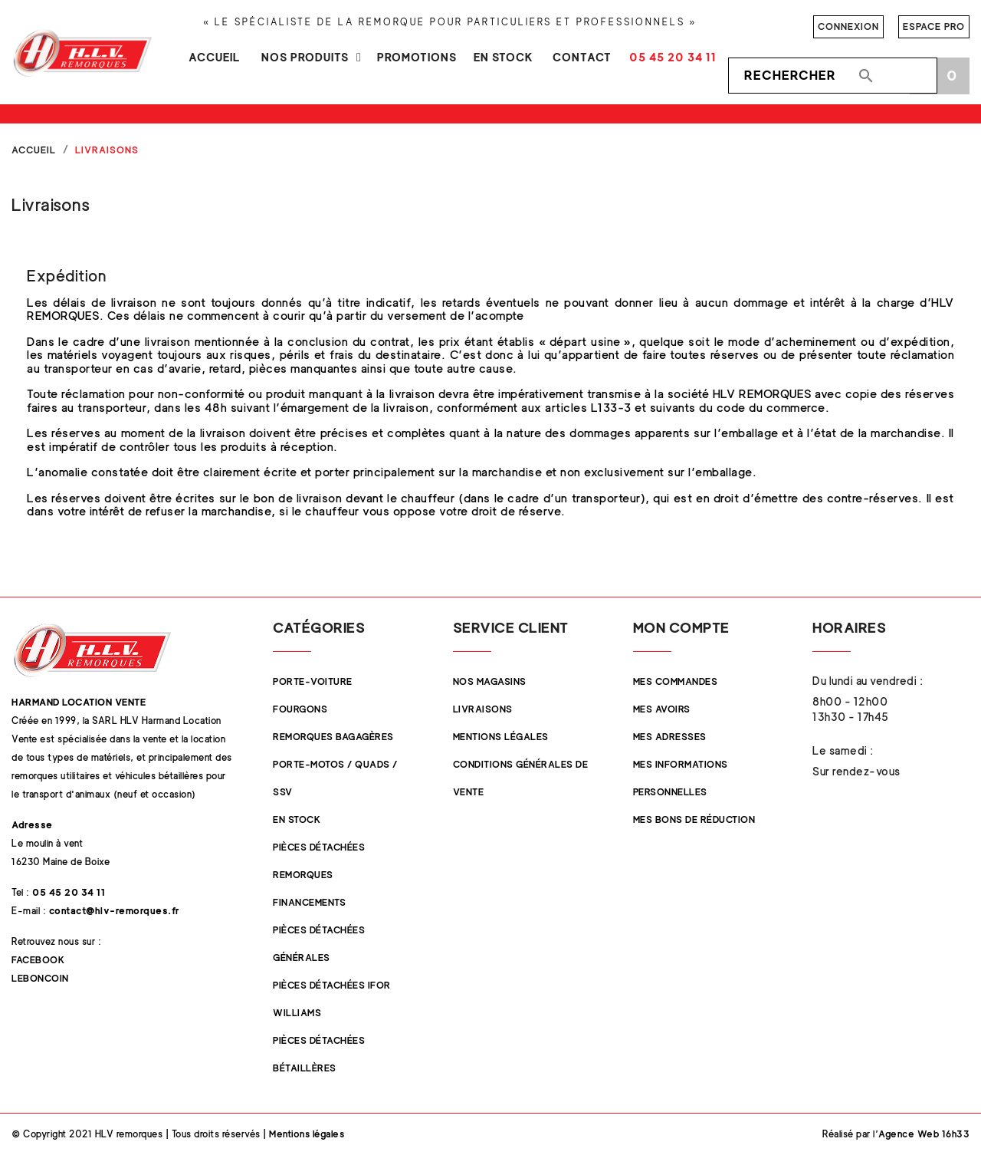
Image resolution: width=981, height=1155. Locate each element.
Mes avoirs (662, 709)
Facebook (37, 960)
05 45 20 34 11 (673, 57)
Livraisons (483, 709)
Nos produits (305, 57)
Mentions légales (501, 736)
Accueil (214, 57)
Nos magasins (490, 681)
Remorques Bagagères (333, 736)
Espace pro (934, 26)
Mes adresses (670, 736)
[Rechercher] (832, 76)
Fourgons (300, 709)
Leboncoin (40, 978)
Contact (582, 57)
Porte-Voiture (313, 681)
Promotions (417, 57)
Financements (309, 902)
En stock (503, 57)
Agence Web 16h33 (924, 1134)
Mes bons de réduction (694, 819)
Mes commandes (675, 681)
